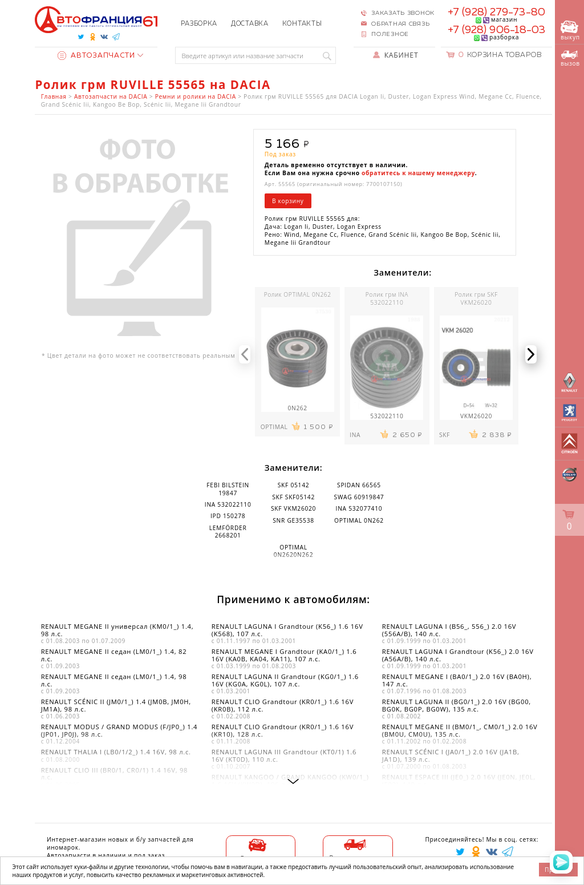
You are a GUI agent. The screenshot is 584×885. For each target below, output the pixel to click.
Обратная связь (400, 24)
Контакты (302, 24)
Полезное (390, 34)
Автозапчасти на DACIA (110, 96)
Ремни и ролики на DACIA (195, 96)
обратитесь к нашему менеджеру (418, 173)
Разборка (199, 24)
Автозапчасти (96, 55)
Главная (54, 96)
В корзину (288, 201)
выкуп (570, 31)
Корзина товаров (500, 55)
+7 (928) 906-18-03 (497, 30)
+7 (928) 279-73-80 (496, 12)
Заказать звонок (403, 13)
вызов (570, 58)
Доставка (250, 24)
